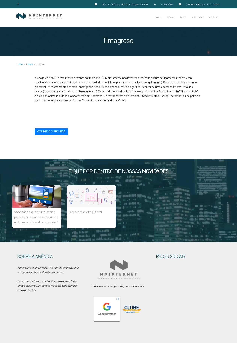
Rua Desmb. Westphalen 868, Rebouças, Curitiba (125, 4)
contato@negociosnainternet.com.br (203, 4)
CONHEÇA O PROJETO (51, 131)
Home (20, 64)
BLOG (183, 17)
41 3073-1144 (167, 4)
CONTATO (214, 17)
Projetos (29, 64)
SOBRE (170, 17)
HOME (157, 17)
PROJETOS (197, 17)
